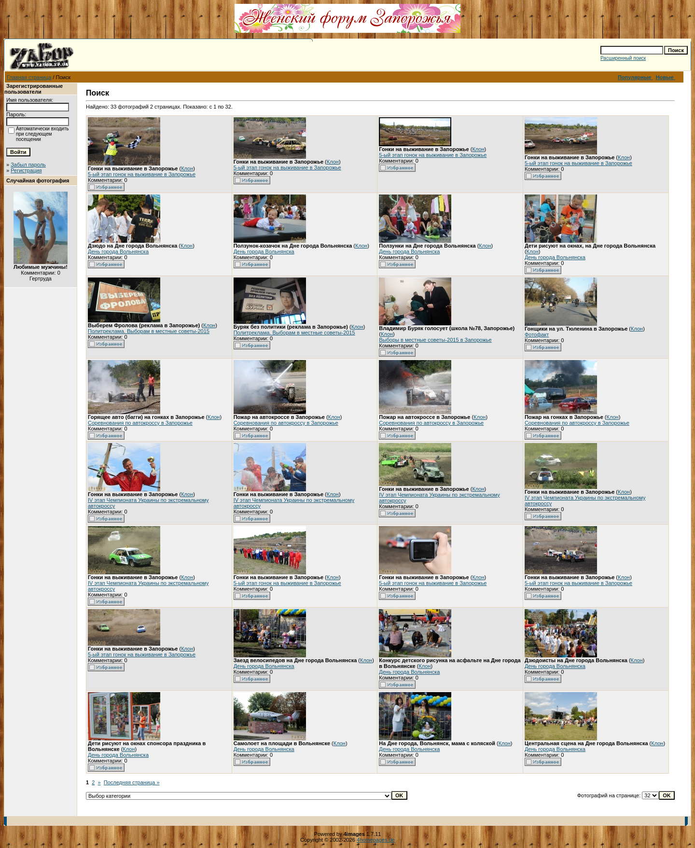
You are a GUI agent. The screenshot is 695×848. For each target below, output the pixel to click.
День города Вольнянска (118, 251)
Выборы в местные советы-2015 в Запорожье (435, 340)
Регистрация (26, 170)
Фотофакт (537, 334)
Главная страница (29, 77)
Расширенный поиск (623, 58)
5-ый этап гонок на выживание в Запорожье (141, 174)
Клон (187, 168)
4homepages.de (376, 840)
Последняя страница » (132, 782)
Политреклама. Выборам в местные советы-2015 (148, 331)
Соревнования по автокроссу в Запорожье (140, 423)
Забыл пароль (28, 164)
